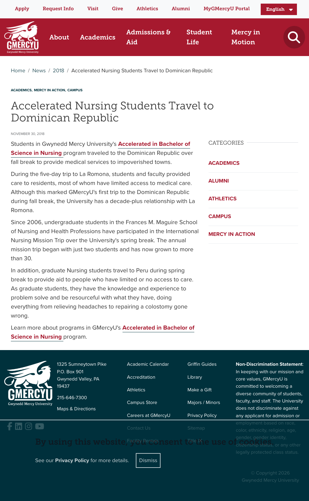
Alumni (181, 9)
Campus (220, 217)
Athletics (147, 9)
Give (117, 9)
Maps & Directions (76, 408)
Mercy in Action (232, 234)
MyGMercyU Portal (226, 9)
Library (194, 377)
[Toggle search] (294, 37)
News (39, 71)
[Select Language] (279, 9)
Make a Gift (199, 390)
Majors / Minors (203, 402)
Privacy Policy (202, 415)
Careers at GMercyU (148, 415)
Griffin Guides (202, 364)
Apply (22, 9)
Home (18, 71)
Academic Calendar (148, 364)
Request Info (58, 9)
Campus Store (142, 402)
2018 (58, 71)
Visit (92, 9)
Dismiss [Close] (148, 460)
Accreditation (141, 377)
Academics (224, 163)
